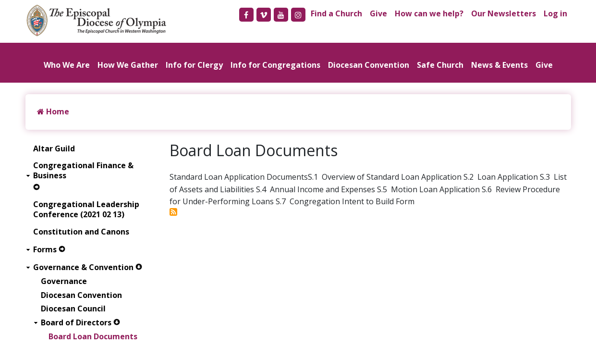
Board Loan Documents (93, 337)
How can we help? (429, 13)
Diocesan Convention (368, 65)
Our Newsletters (503, 13)
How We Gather (127, 65)
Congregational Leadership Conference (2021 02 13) (86, 209)
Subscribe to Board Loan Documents (173, 212)
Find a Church (336, 13)
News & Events (499, 65)
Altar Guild (54, 149)
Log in (555, 13)
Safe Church (440, 65)
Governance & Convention (83, 267)
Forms (45, 250)
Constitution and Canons (81, 232)
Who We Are (67, 65)
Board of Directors (76, 323)
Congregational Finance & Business (83, 171)
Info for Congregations (275, 65)
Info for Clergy (194, 65)
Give (378, 13)
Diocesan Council (73, 309)
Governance (64, 281)
